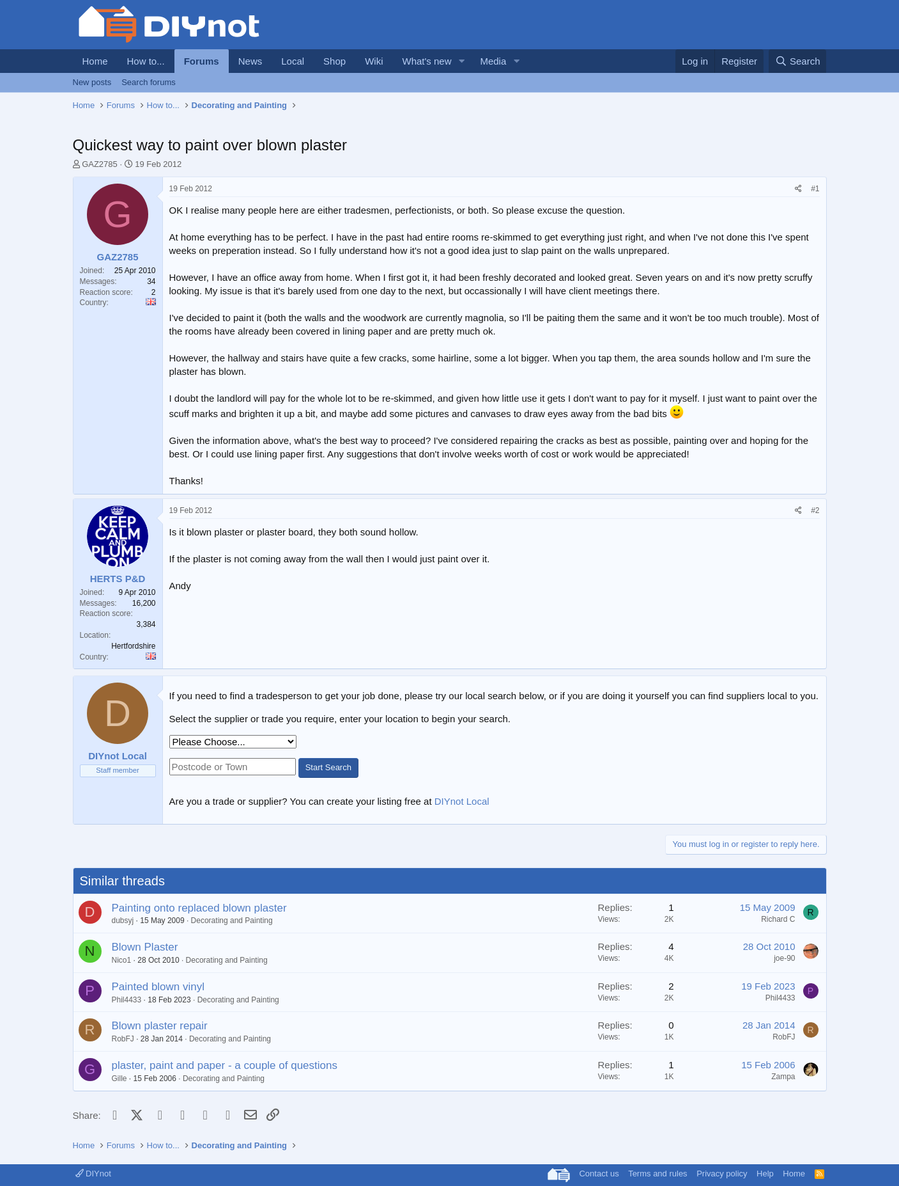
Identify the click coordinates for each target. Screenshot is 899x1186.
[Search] (798, 61)
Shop (334, 61)
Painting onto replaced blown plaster (199, 908)
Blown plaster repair (160, 1026)
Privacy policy (721, 1173)
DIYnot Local (461, 801)
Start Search (328, 767)
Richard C (778, 919)
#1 (815, 188)
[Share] (798, 189)
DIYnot (93, 1173)
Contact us (599, 1173)
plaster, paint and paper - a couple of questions (224, 1065)
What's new (426, 61)
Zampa (783, 1076)
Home (95, 61)
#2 (815, 510)
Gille (119, 1078)
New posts (92, 82)
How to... (146, 61)
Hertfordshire (133, 646)
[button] (461, 61)
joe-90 (784, 958)
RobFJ (123, 1038)
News (250, 61)
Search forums (148, 82)
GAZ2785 (100, 164)
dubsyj (123, 920)
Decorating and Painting (232, 920)
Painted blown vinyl (158, 987)
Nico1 (122, 960)
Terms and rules (657, 1173)
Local (292, 61)
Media (493, 61)
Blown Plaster (145, 947)
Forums (201, 61)
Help (765, 1173)
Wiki (374, 61)
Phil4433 (127, 999)
